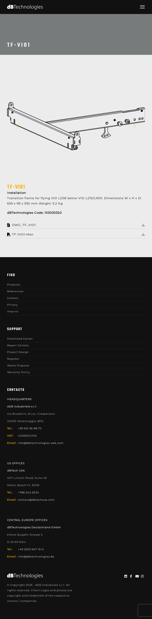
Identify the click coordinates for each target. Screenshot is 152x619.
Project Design (18, 352)
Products (13, 284)
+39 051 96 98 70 (30, 428)
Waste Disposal (18, 365)
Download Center (20, 338)
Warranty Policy (18, 372)
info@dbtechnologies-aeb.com (41, 442)
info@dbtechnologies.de (36, 556)
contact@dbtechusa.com (36, 499)
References (15, 291)
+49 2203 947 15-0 (31, 549)
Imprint (12, 311)
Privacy (12, 304)
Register (13, 358)
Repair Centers (18, 345)
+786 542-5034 (28, 492)
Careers (12, 298)
